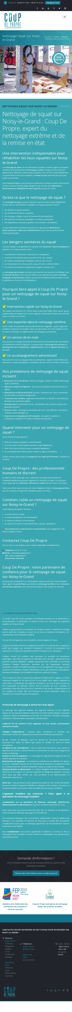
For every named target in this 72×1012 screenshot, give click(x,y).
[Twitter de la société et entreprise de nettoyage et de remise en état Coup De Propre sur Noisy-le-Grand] (59, 8)
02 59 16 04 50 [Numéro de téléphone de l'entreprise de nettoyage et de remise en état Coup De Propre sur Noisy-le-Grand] (28, 960)
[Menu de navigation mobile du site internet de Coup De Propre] (64, 17)
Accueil (56, 37)
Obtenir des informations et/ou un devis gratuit (36, 873)
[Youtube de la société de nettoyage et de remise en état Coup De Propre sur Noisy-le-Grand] (55, 990)
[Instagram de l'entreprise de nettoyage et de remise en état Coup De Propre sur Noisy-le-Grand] (65, 8)
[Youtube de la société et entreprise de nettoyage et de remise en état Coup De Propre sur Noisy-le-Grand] (48, 8)
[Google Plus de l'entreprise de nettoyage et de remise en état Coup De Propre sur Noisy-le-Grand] (59, 990)
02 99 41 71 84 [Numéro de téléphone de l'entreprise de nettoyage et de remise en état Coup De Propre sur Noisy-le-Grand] (28, 949)
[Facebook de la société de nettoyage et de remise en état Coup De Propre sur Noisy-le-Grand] (47, 990)
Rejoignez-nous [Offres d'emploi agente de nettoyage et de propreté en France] (52, 3)
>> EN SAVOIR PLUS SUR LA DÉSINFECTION (19, 613)
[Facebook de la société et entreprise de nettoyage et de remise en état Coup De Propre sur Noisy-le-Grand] (37, 8)
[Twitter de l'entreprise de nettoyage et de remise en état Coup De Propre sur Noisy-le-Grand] (64, 990)
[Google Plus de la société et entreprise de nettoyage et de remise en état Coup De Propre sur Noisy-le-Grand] (54, 8)
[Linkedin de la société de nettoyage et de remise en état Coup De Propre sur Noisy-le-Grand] (43, 8)
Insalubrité (64, 37)
